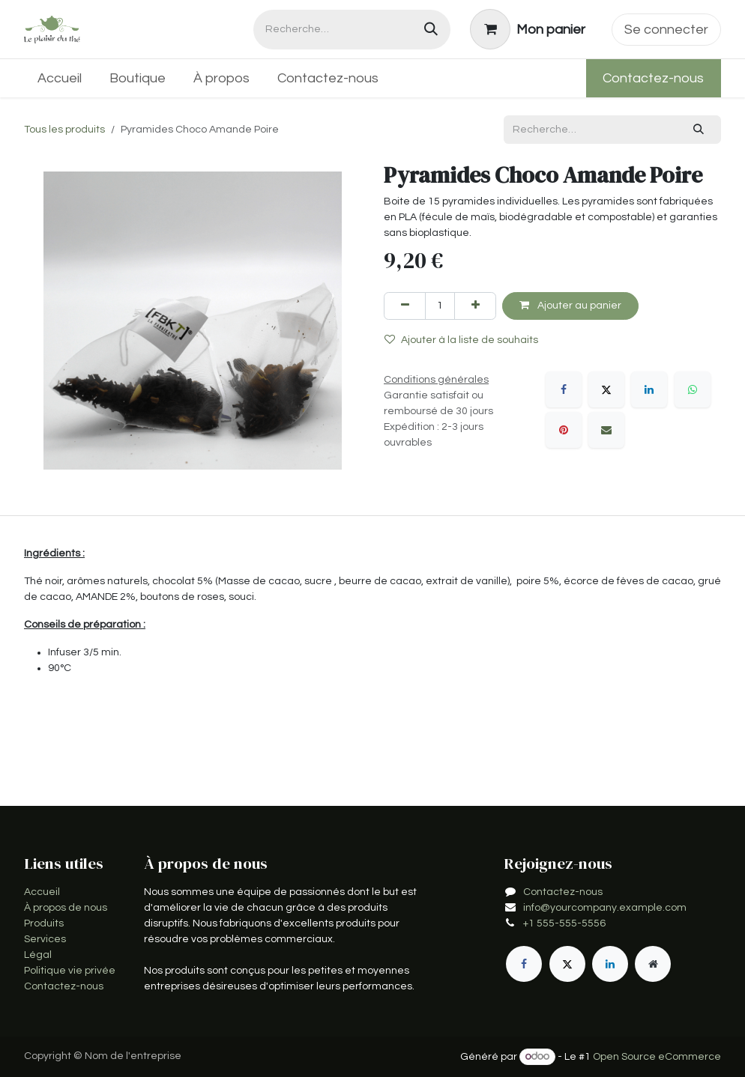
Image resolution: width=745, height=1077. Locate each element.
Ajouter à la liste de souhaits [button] (461, 339)
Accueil (42, 892)
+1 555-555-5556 (564, 923)
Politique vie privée (69, 970)
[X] (606, 389)
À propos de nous (65, 907)
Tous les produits (64, 129)
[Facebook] (564, 389)
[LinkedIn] (649, 389)
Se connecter (666, 29)
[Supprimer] (405, 306)
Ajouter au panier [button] (570, 305)
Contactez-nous (653, 78)
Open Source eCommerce (657, 1057)
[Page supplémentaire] (653, 964)
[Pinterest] (564, 430)
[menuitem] (60, 78)
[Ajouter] (475, 306)
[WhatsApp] (693, 389)
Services (45, 939)
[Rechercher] (430, 29)
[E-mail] (606, 430)
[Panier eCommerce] (528, 29)
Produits (44, 923)
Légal (38, 955)
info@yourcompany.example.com (605, 907)
